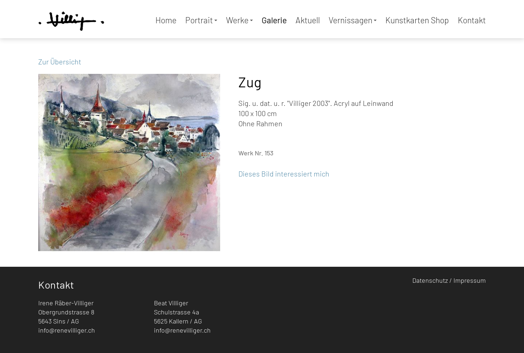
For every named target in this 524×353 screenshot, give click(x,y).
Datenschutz (430, 280)
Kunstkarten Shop (417, 20)
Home (165, 20)
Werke (239, 20)
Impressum (469, 280)
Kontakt (472, 20)
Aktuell (307, 20)
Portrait (201, 20)
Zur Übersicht (59, 61)
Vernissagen (353, 20)
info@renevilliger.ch (66, 330)
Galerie (274, 20)
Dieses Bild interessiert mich (283, 173)
